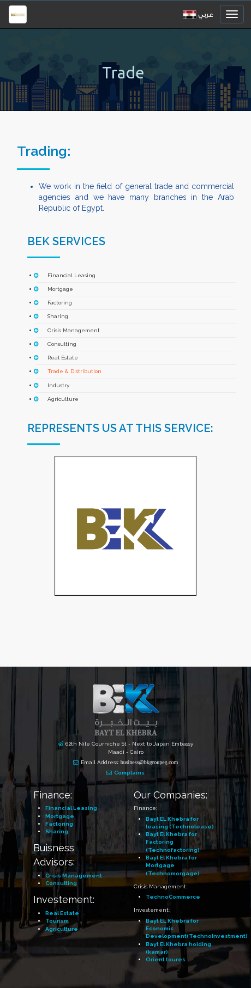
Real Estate (62, 358)
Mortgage (60, 289)
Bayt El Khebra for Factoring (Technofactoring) (173, 842)
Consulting (61, 344)
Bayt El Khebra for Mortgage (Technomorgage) (173, 865)
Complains (129, 773)
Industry (58, 385)
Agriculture (63, 399)
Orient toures (166, 959)
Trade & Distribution (74, 371)
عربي (205, 15)
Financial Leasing (71, 275)
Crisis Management (73, 330)
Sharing (57, 316)
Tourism (57, 921)
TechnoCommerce (173, 897)
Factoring (59, 303)
